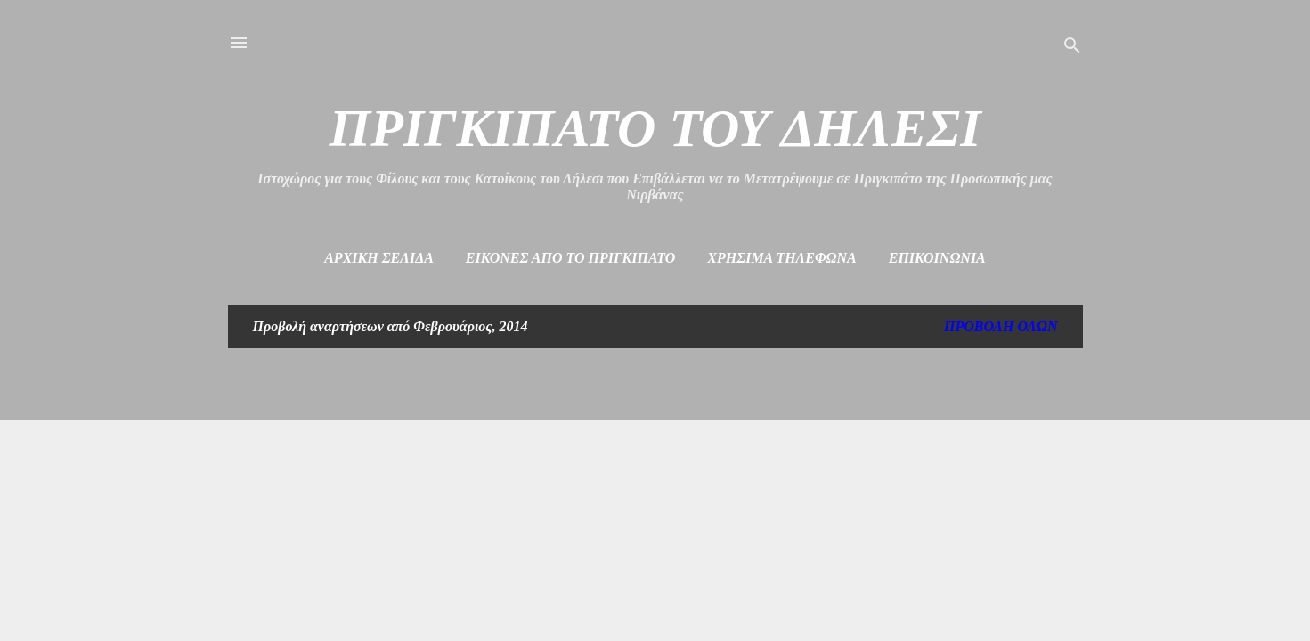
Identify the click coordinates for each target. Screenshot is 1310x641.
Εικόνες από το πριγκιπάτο (571, 257)
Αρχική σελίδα (379, 257)
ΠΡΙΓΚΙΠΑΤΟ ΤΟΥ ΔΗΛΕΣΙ (654, 128)
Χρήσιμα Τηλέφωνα (781, 257)
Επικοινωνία (937, 257)
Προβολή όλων (1000, 326)
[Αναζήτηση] (1072, 48)
